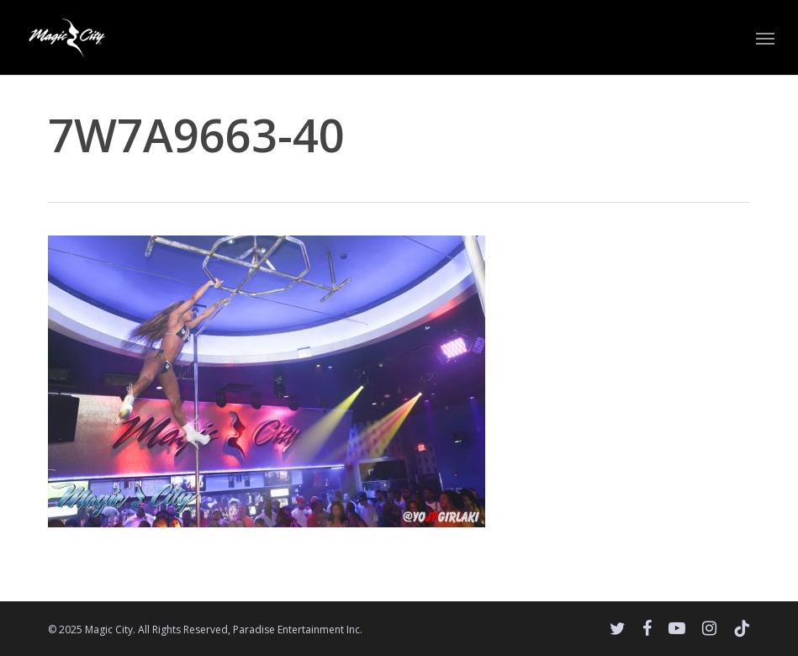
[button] (765, 37)
